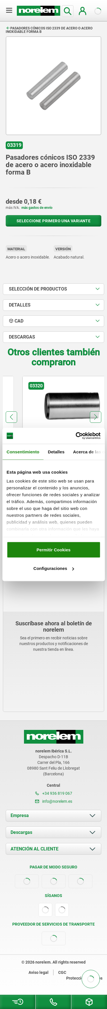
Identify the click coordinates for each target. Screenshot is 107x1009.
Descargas (21, 832)
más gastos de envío (37, 208)
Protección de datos (84, 978)
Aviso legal (39, 972)
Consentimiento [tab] (23, 451)
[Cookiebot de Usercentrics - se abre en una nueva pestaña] (76, 436)
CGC (62, 972)
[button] (11, 417)
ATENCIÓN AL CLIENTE (34, 849)
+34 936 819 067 (53, 793)
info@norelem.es (53, 801)
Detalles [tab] (56, 451)
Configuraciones (53, 568)
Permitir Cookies (53, 549)
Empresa (20, 815)
